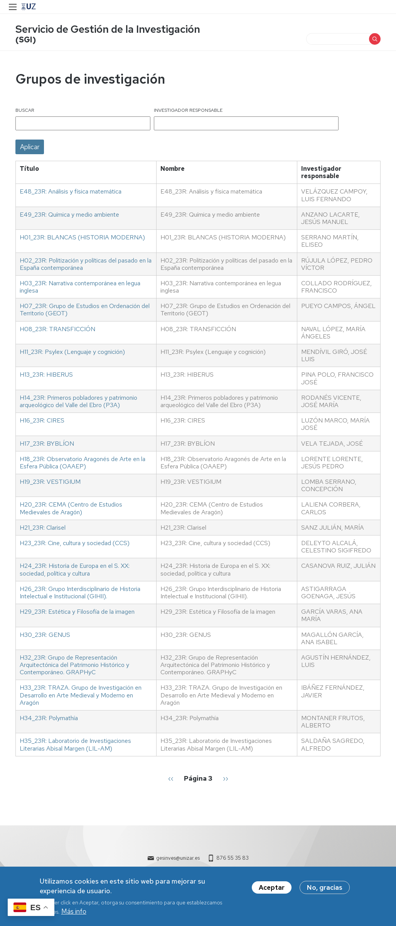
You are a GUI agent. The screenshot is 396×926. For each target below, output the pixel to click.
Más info (73, 912)
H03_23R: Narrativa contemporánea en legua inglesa (80, 287)
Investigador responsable (188, 110)
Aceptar (272, 888)
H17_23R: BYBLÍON (47, 443)
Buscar (24, 110)
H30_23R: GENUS (45, 635)
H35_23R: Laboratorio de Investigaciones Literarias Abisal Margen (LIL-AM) (75, 744)
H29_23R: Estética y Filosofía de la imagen (77, 612)
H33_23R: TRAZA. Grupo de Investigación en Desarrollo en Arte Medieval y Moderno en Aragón (81, 695)
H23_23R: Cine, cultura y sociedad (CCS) (75, 543)
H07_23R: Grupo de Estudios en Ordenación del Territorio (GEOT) (85, 309)
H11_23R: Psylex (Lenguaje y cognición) (72, 352)
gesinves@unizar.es (178, 858)
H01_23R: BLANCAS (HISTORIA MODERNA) (82, 237)
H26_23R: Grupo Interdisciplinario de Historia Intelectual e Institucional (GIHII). (80, 592)
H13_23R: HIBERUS (46, 374)
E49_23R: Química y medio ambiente (69, 214)
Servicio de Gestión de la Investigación (107, 29)
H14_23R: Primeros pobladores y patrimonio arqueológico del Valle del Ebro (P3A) (78, 401)
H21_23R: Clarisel (43, 528)
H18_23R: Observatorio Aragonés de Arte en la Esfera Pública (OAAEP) (82, 462)
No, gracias (324, 888)
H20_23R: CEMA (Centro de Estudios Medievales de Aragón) (71, 508)
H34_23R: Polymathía (49, 718)
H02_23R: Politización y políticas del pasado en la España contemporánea (86, 264)
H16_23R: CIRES (42, 420)
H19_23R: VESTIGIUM (50, 482)
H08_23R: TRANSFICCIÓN (57, 329)
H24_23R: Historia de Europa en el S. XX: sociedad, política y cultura (75, 569)
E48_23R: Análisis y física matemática (70, 191)
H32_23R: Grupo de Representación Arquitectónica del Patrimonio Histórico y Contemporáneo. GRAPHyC (74, 664)
